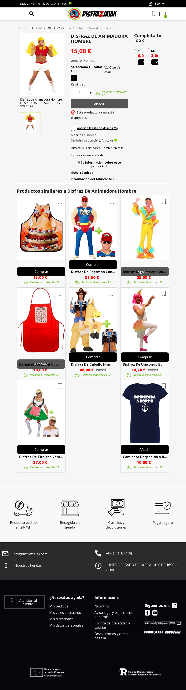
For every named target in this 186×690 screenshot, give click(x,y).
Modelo (76, 135)
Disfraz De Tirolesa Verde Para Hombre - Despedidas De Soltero (41, 456)
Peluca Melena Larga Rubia (141, 50)
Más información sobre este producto (99, 164)
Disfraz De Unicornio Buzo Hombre (145, 364)
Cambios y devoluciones (116, 525)
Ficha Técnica (82, 173)
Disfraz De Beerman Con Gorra (93, 271)
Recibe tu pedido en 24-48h (23, 525)
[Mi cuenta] (160, 14)
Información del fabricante (92, 179)
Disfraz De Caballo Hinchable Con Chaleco (93, 364)
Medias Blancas (154, 50)
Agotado (145, 271)
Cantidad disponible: (84, 140)
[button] (24, 602)
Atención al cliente (150, 4)
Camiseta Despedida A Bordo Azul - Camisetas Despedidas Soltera (145, 456)
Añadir (99, 104)
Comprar (41, 271)
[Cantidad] (82, 92)
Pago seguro (163, 522)
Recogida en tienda (70, 525)
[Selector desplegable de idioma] (160, 3)
